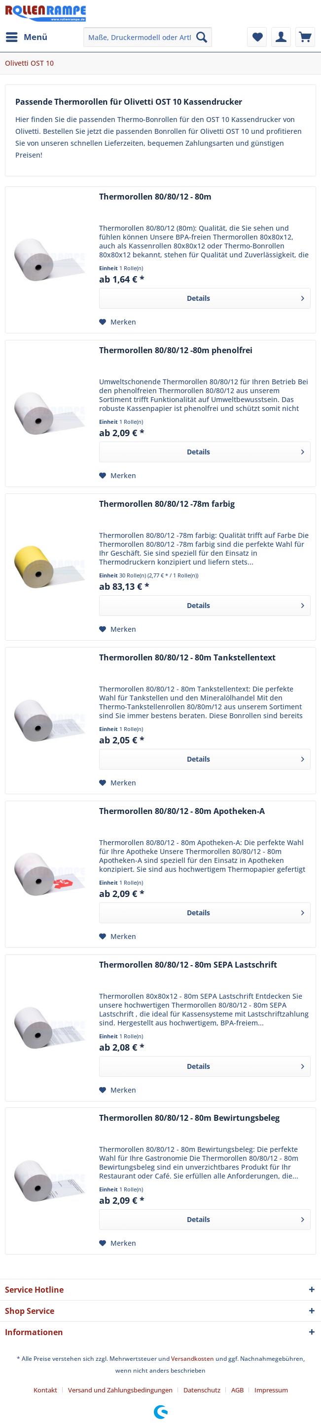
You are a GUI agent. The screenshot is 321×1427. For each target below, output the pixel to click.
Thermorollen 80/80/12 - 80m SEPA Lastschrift (188, 965)
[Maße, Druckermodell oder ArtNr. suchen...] (147, 37)
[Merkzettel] (257, 37)
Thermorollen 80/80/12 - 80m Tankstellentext (187, 657)
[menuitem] (26, 37)
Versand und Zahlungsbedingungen (120, 1390)
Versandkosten (192, 1358)
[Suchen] (201, 37)
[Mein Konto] (281, 37)
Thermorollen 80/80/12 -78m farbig (167, 504)
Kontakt (45, 1390)
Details (245, 296)
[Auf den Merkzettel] (117, 322)
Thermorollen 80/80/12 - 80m (155, 197)
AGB (237, 1390)
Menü (26, 35)
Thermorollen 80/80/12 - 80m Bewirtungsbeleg (189, 1118)
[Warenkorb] (305, 37)
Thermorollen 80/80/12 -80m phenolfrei (175, 350)
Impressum (271, 1390)
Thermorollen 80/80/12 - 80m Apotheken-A (182, 811)
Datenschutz (201, 1390)
